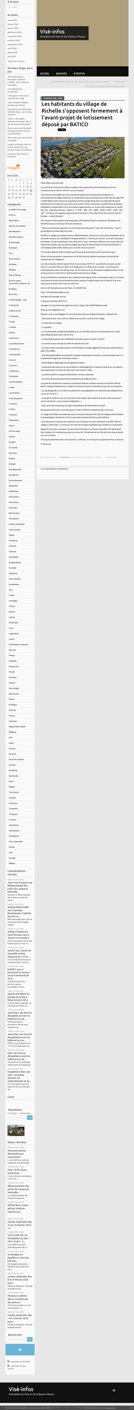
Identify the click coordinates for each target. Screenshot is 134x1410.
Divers (12, 425)
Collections (14, 338)
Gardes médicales (17, 524)
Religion (12, 732)
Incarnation (12, 91)
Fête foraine (14, 513)
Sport (11, 781)
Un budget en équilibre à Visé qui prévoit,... (18, 1257)
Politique (13, 704)
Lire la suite (12, 6)
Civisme (12, 327)
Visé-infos (52, 31)
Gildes (12, 535)
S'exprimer (12, 154)
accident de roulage (17, 209)
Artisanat (13, 247)
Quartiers (13, 721)
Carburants (14, 305)
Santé (11, 743)
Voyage (12, 858)
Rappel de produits (17, 726)
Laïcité (12, 617)
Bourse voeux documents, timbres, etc (19, 281)
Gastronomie (15, 529)
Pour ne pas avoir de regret (19, 128)
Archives (61, 73)
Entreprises (14, 475)
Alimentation (14, 231)
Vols (11, 852)
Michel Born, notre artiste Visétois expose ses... (17, 1208)
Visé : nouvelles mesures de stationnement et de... (19, 1078)
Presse (12, 715)
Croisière (13, 403)
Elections (13, 453)
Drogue (12, 442)
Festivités (13, 507)
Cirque (12, 321)
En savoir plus (110, 1408)
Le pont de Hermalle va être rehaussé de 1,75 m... (19, 953)
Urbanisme (14, 825)
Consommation (16, 381)
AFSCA (12, 215)
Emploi (12, 458)
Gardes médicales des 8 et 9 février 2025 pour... (19, 1279)
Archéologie (14, 242)
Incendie (12, 567)
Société (12, 765)
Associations (14, 258)
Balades (12, 269)
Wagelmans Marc (16, 1071)
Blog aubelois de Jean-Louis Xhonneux (19, 132)
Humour (12, 551)
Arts (11, 253)
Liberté (21, 105)
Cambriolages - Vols (18, 299)
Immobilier (14, 557)
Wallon (12, 863)
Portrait (12, 710)
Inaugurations (15, 562)
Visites (12, 847)
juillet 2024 (12, 52)
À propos (79, 73)
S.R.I (11, 737)
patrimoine (14, 693)
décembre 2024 (14, 32)
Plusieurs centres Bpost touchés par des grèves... (17, 1299)
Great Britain (13, 89)
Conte (11, 387)
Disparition (14, 420)
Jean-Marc (13, 1012)
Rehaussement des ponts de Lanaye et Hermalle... (17, 888)
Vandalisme (14, 836)
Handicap (13, 540)
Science (12, 748)
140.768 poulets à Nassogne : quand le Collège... (16, 79)
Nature (12, 682)
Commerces (14, 349)
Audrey (11, 993)
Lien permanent (48, 457)
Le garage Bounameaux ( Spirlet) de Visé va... (19, 913)
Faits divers (14, 502)
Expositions (14, 496)
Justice (12, 606)
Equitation (13, 485)
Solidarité (13, 770)
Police (11, 699)
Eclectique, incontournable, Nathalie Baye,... (19, 110)
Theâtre (12, 797)
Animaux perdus (16, 237)
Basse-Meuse (15, 275)
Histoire (12, 546)
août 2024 (12, 48)
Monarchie (14, 666)
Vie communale (16, 841)
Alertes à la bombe (17, 226)
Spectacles (13, 776)
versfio (11, 950)
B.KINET (11, 969)
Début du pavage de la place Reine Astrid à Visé (18, 996)
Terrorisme (14, 792)
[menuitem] (45, 71)
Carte (10, 1096)
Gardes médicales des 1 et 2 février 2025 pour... (19, 1318)
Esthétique (13, 491)
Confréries (13, 376)
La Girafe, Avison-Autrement (19, 122)
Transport (13, 814)
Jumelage (13, 600)
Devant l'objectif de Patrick (19, 149)
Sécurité (12, 754)
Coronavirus (14, 392)
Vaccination (14, 830)
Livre (11, 628)
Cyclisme (13, 414)
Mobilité (13, 661)
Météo (12, 655)
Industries (13, 573)
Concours (13, 365)
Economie (13, 447)
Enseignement (15, 469)
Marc (10, 1053)
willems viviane (15, 931)
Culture (12, 409)
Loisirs (12, 639)
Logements (14, 633)
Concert (12, 360)
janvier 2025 (13, 28)
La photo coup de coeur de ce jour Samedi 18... (19, 145)
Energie (12, 464)
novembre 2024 (14, 36)
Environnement (15, 480)
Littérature (13, 622)
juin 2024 (11, 56)
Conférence (14, 371)
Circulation (14, 316)
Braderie (13, 288)
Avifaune (13, 264)
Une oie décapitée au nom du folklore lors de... (19, 1015)
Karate (12, 611)
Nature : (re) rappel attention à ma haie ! (16, 120)
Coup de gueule (16, 398)
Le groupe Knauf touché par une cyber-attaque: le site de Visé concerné (80, 81)
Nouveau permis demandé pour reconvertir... (16, 1153)
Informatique (15, 578)
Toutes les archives (15, 61)
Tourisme (13, 803)
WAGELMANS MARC (18, 907)
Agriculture (14, 220)
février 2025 (13, 24)
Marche (12, 650)
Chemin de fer (15, 310)
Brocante (13, 294)
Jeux (11, 589)
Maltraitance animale (18, 644)
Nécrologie (14, 688)
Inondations (14, 584)
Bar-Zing (20, 98)
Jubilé (11, 595)
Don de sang (14, 431)
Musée (12, 671)
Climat (12, 332)
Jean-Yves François (17, 882)
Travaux (12, 819)
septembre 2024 (14, 44)
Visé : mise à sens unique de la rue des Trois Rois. (105, 86)
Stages (12, 786)
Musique (13, 677)
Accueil (44, 73)
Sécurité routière (16, 759)
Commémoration (16, 343)
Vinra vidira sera (14, 137)
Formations (14, 518)
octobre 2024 (13, 40)
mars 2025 (12, 20)
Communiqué (15, 354)
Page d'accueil (119, 81)
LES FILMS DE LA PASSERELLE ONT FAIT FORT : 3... (18, 1238)
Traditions (13, 808)
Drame (12, 436)
